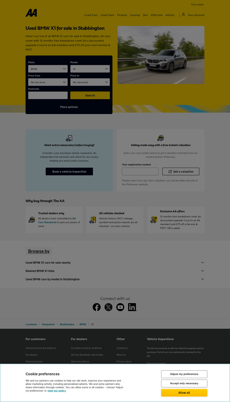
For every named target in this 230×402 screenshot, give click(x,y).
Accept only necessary (184, 383)
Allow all (184, 392)
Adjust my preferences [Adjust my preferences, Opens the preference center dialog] (184, 374)
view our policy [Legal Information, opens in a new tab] (56, 390)
